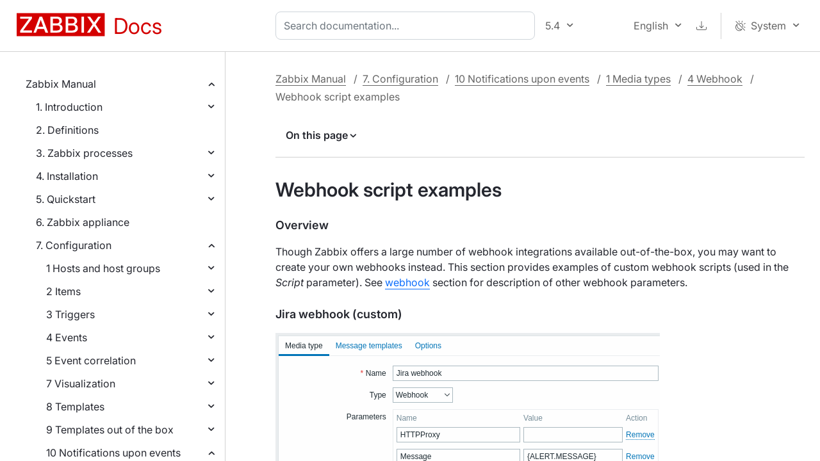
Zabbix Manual (61, 83)
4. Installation (67, 176)
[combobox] (407, 25)
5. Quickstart (65, 199)
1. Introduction (69, 107)
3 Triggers (70, 314)
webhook (407, 282)
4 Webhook (714, 78)
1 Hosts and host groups (103, 268)
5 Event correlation (91, 360)
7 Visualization (80, 383)
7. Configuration (73, 245)
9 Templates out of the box (110, 429)
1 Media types (638, 78)
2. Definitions (67, 130)
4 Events (66, 337)
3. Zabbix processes (84, 153)
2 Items (63, 291)
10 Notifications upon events (113, 452)
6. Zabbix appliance (82, 222)
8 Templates (75, 406)
